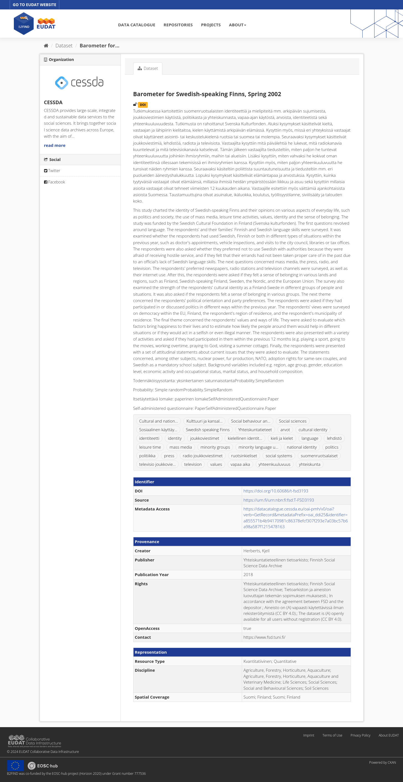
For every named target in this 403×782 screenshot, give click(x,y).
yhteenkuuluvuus (275, 464)
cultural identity (313, 429)
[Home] (46, 45)
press (169, 455)
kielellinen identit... (245, 438)
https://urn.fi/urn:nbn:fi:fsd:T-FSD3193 (278, 500)
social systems (279, 455)
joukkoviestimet (204, 438)
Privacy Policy (360, 735)
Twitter (52, 170)
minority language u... (258, 447)
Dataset (64, 45)
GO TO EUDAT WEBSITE (34, 4)
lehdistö (334, 438)
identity (175, 438)
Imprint (308, 735)
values (216, 464)
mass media (181, 447)
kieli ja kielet (282, 438)
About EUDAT (389, 735)
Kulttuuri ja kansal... (204, 421)
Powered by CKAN (382, 762)
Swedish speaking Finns (208, 429)
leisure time (150, 447)
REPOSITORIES (178, 24)
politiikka (147, 455)
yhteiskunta (309, 464)
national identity (302, 447)
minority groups (215, 447)
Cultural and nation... (158, 421)
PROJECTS (211, 24)
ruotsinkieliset (244, 455)
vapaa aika (240, 464)
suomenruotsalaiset (319, 455)
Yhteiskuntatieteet (255, 429)
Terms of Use (332, 735)
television (193, 464)
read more (55, 145)
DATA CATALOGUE (136, 24)
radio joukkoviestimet (203, 455)
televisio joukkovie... (157, 464)
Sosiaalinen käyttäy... (158, 429)
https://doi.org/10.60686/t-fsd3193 (275, 491)
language (310, 438)
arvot (285, 429)
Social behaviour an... (250, 421)
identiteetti (149, 438)
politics (331, 447)
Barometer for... (100, 45)
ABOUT (237, 24)
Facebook (54, 182)
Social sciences (293, 421)
